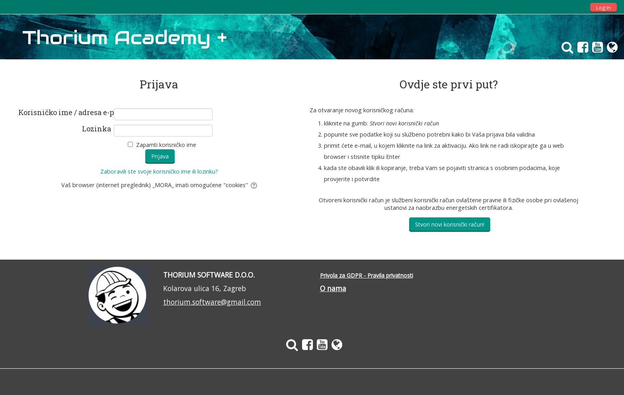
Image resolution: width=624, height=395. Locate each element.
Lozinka (96, 129)
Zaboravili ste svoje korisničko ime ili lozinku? (159, 171)
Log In (603, 7)
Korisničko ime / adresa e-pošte (64, 112)
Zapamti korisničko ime (166, 145)
